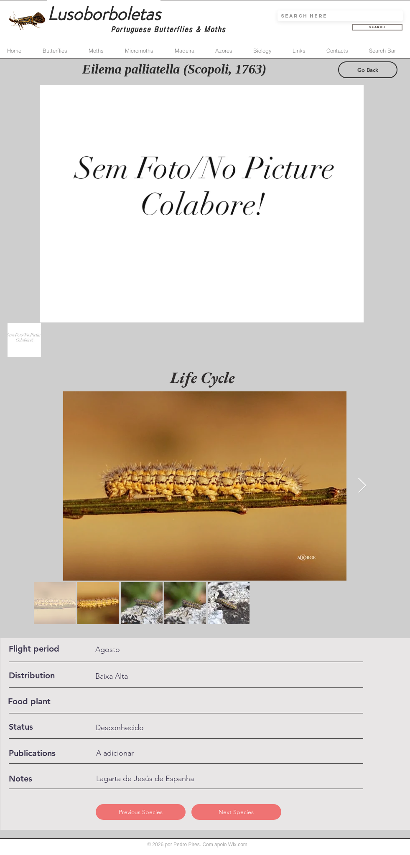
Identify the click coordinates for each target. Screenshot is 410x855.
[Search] (377, 27)
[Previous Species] (141, 812)
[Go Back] (367, 69)
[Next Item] (362, 486)
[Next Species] (236, 812)
